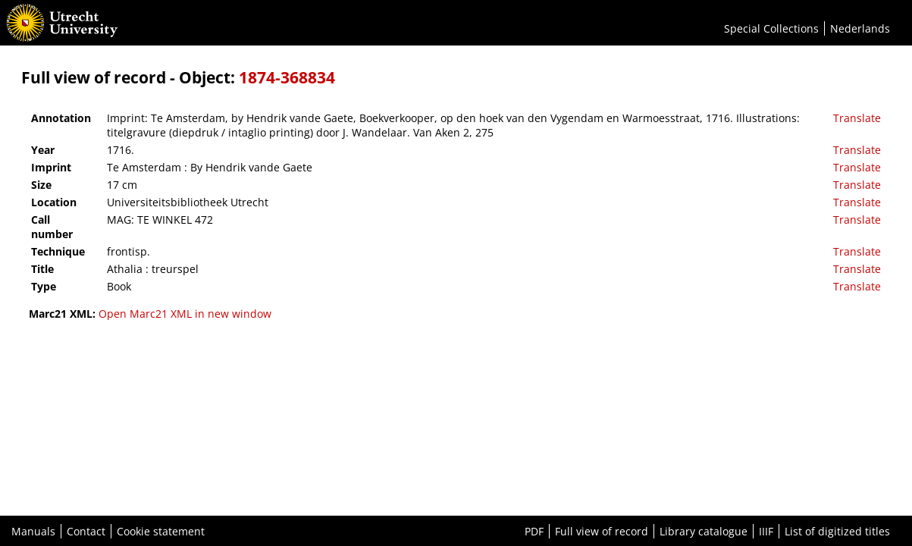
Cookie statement (161, 531)
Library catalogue (703, 531)
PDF (534, 531)
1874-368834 (287, 77)
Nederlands (860, 28)
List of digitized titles (837, 531)
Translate (857, 118)
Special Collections (771, 28)
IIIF (766, 531)
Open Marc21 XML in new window (185, 313)
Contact (86, 531)
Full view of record (601, 531)
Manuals (33, 531)
